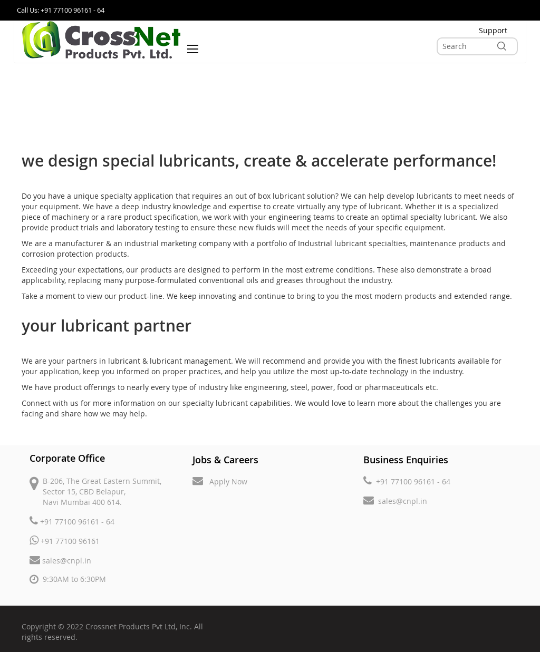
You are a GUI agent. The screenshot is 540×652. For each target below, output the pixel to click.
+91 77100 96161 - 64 (72, 521)
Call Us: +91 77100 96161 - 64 (60, 10)
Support (493, 30)
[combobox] (477, 46)
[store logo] (101, 40)
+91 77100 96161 (65, 540)
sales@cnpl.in (60, 560)
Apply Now (219, 480)
